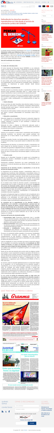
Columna (28, 50)
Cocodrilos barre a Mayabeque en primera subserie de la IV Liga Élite (47, 59)
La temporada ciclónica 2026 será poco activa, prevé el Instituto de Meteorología (47, 37)
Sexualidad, (25, 13)
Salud (12, 10)
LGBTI (21, 14)
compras (44, 2)
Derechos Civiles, (16, 14)
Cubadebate (13, 11)
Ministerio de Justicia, (18, 13)
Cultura (49, 91)
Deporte (49, 46)
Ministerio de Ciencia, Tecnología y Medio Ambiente (46, 408)
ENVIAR (32, 423)
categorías (19, 2)
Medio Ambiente (47, 23)
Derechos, (12, 13)
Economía (50, 68)
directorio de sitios (28, 2)
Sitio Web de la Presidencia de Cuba (45, 414)
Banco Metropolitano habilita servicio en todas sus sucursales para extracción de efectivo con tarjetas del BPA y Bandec (47, 81)
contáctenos (7, 407)
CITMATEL (25, 430)
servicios (37, 2)
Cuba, (8, 13)
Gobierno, (30, 13)
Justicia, (33, 13)
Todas (47, 15)
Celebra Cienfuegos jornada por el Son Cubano (46, 104)
